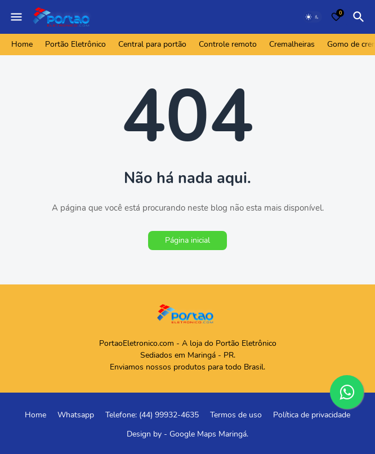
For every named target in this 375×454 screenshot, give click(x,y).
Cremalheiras (292, 44)
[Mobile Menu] (16, 16)
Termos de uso (236, 415)
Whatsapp (75, 415)
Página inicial (187, 240)
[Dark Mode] (312, 17)
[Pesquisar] (360, 16)
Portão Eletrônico (75, 44)
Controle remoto (228, 44)
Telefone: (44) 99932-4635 (152, 415)
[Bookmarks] (336, 16)
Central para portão (152, 44)
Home (22, 44)
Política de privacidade (311, 415)
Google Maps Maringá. (208, 434)
